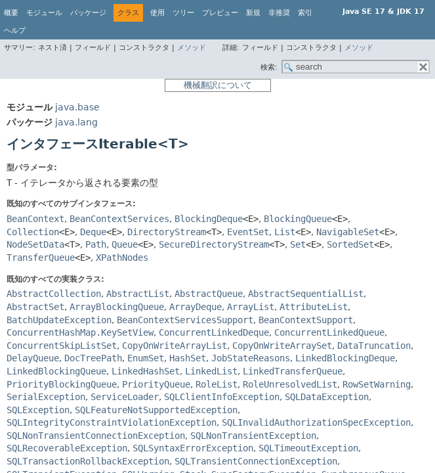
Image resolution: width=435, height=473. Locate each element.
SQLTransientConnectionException (256, 461)
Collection (33, 232)
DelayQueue (33, 358)
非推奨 (279, 13)
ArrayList (250, 307)
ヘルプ (15, 30)
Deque (93, 232)
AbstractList (137, 293)
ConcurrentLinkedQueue (329, 332)
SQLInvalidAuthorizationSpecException (316, 422)
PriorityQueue (156, 384)
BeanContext (35, 219)
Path (95, 244)
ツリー (183, 13)
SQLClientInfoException (222, 397)
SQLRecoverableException (67, 448)
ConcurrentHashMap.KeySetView (80, 332)
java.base (77, 107)
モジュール (44, 13)
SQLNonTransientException (253, 435)
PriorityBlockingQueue (62, 384)
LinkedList (211, 371)
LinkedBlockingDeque (345, 358)
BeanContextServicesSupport (185, 320)
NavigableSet (347, 232)
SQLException (38, 410)
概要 (11, 13)
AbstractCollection (54, 293)
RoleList (217, 384)
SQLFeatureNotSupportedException (156, 410)
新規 (253, 13)
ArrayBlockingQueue (117, 307)
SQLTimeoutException (308, 448)
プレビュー (220, 13)
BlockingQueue (298, 219)
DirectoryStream (166, 232)
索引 (305, 13)
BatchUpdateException (59, 320)
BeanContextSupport (306, 320)
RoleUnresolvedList (290, 384)
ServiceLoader (125, 397)
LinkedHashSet (146, 371)
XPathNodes (122, 257)
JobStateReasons (250, 358)
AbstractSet (35, 307)
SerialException (46, 397)
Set (298, 244)
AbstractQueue (209, 293)
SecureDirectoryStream (214, 244)
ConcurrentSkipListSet (62, 345)
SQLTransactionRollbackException (88, 461)
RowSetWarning (376, 384)
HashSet (187, 358)
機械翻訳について (218, 85)
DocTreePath (93, 358)
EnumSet (145, 358)
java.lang (76, 122)
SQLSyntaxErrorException (193, 448)
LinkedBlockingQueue (56, 371)
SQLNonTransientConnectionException (96, 435)
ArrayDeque (195, 307)
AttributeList (314, 307)
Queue (125, 244)
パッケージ (88, 13)
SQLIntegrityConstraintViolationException (112, 422)
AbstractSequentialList (305, 293)
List (284, 232)
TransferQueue (41, 257)
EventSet (248, 232)
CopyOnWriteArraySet (282, 345)
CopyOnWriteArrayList (174, 345)
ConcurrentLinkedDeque (214, 332)
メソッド (191, 47)
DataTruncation (374, 345)
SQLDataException (327, 397)
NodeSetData (35, 244)
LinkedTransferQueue (292, 371)
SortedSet (350, 244)
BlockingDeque (209, 219)
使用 (157, 13)
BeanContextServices (119, 219)
